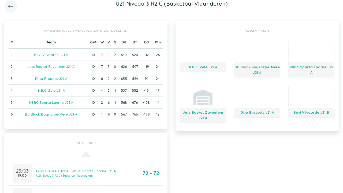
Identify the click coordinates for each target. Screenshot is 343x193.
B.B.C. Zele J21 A (51, 90)
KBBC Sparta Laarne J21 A (51, 102)
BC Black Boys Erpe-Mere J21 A (51, 114)
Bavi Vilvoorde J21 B (51, 55)
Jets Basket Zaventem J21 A (51, 66)
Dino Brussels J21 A (51, 78)
